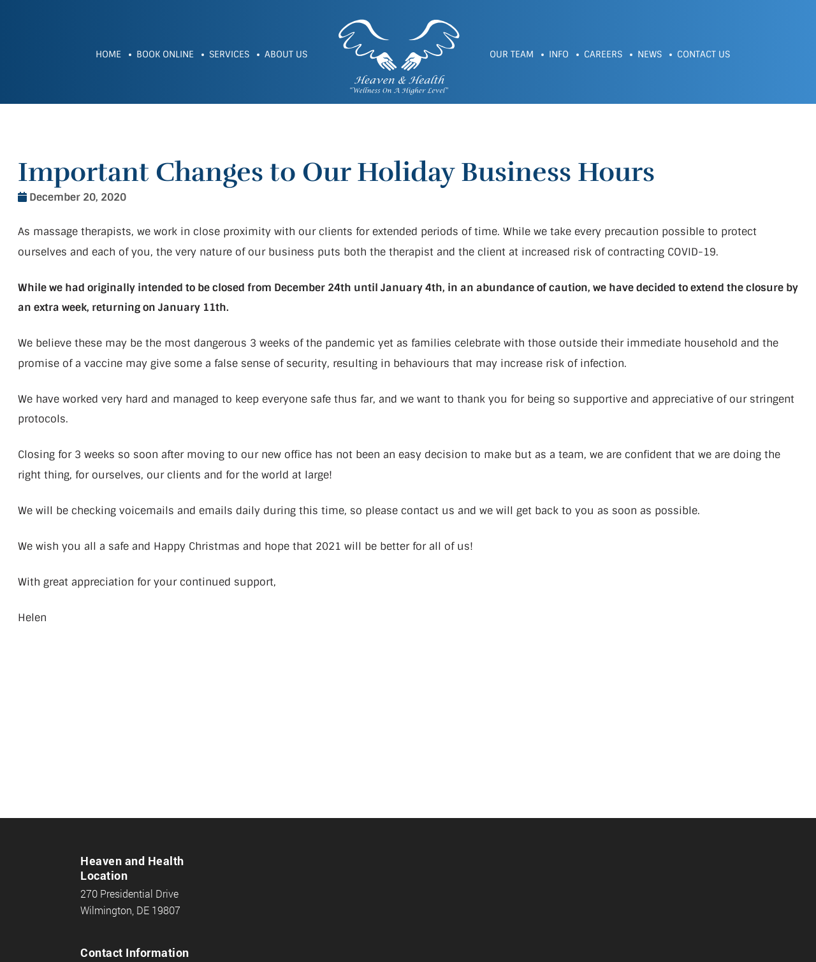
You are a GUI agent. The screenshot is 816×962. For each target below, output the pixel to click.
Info (559, 54)
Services (229, 54)
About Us (286, 54)
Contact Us (703, 54)
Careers (603, 54)
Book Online (165, 54)
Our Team (512, 54)
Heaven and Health (398, 55)
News (650, 54)
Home (108, 54)
